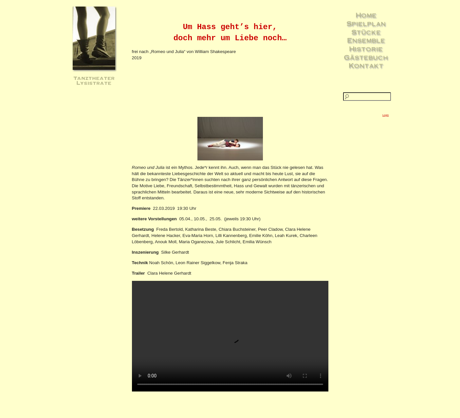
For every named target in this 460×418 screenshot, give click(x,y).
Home (366, 14)
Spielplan (366, 23)
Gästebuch (366, 57)
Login (385, 115)
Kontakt (366, 65)
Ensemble (366, 40)
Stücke (366, 31)
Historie (366, 48)
